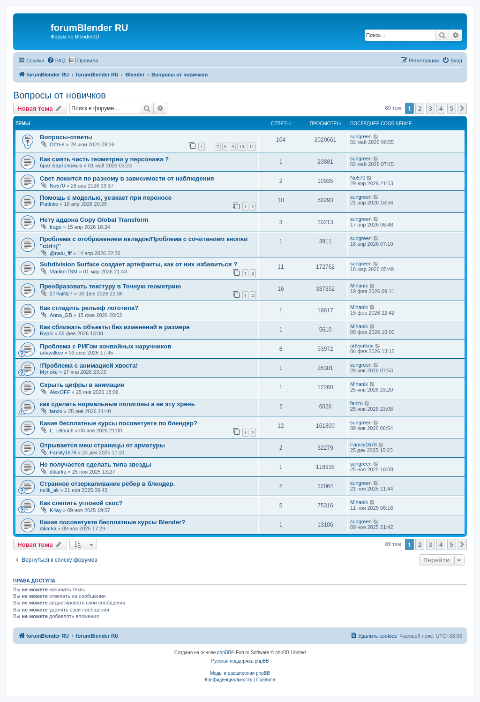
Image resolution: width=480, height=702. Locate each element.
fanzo (56, 411)
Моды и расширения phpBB (240, 673)
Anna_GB (61, 315)
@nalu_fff (61, 253)
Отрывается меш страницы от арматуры (102, 445)
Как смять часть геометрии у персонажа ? (104, 159)
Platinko (49, 204)
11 (251, 146)
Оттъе (57, 144)
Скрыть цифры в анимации (82, 384)
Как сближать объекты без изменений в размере (115, 327)
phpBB (224, 652)
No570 (57, 186)
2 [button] (419, 108)
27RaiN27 (61, 293)
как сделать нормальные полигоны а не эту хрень (117, 404)
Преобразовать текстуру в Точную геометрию (110, 286)
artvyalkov (51, 352)
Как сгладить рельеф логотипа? (89, 307)
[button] (462, 108)
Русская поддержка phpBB (240, 661)
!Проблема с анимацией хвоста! (89, 365)
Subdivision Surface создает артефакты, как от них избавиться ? (138, 264)
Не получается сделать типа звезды (95, 464)
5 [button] (451, 108)
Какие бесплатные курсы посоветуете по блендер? (118, 423)
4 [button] (440, 108)
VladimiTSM (63, 271)
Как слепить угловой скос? (81, 502)
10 (241, 146)
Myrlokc (49, 372)
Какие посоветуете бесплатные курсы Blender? (112, 522)
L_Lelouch (62, 430)
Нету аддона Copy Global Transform (94, 219)
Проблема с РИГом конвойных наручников (105, 346)
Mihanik (359, 285)
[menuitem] (56, 60)
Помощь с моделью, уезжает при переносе (106, 197)
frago (55, 227)
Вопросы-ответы (66, 137)
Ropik (46, 333)
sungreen (361, 136)
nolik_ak (49, 490)
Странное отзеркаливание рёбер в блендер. (107, 483)
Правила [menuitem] (87, 60)
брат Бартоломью (61, 165)
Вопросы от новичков (59, 95)
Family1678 (63, 452)
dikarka (58, 472)
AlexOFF (60, 392)
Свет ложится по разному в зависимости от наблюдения (127, 178)
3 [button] (430, 108)
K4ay (55, 510)
